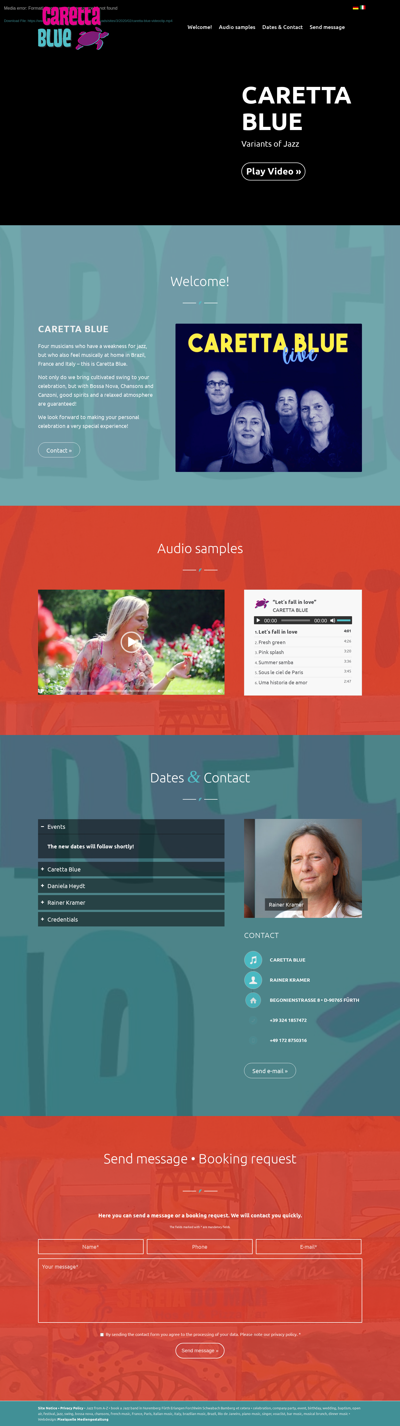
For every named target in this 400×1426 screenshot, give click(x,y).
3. (269, 652)
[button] (131, 642)
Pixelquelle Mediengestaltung (83, 1419)
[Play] (42, 691)
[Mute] (220, 691)
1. (276, 631)
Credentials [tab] (59, 919)
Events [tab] (53, 826)
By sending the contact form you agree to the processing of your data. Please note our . (203, 1334)
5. (279, 672)
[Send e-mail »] (270, 1070)
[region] (131, 846)
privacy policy (284, 1334)
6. (281, 682)
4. (274, 662)
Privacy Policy (71, 1408)
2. (270, 642)
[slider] (121, 691)
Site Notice (47, 1408)
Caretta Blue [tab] (61, 869)
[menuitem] (199, 27)
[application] (131, 642)
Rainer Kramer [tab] (63, 902)
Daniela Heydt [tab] (63, 885)
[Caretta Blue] (73, 27)
